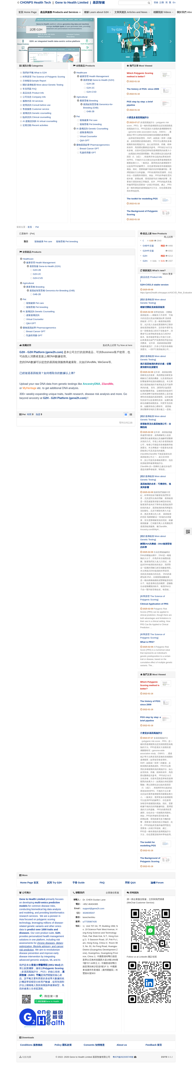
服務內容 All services (33, 101)
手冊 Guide (79, 882)
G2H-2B (90, 83)
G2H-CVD (92, 92)
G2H (145, 256)
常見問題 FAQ (30, 89)
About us (122, 1045)
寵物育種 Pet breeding (91, 124)
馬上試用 (168, 237)
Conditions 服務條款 (31, 1045)
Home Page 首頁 (29, 882)
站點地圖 (25, 1057)
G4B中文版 (148, 245)
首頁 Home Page (27, 12)
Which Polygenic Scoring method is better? (149, 685)
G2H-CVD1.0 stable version (154, 284)
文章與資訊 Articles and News (132, 12)
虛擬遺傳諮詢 (86, 132)
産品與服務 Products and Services (60, 12)
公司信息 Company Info (34, 97)
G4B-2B (90, 111)
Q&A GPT (84, 140)
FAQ (102, 882)
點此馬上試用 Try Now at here (117, 345)
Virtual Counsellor (88, 136)
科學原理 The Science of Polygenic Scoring (44, 76)
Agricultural (81, 97)
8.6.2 (167, 1057)
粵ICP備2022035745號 (123, 1057)
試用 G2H (36, 29)
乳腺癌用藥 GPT (88, 152)
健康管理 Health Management (94, 76)
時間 (29, 414)
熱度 (38, 414)
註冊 (162, 2)
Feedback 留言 (154, 1045)
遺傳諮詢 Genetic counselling (37, 113)
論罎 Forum (157, 882)
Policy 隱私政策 (63, 1045)
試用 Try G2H (54, 882)
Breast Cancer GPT (89, 148)
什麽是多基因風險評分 (138, 117)
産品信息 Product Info (33, 93)
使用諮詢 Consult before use (37, 105)
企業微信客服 (112, 892)
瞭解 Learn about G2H (97, 12)
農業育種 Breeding (89, 100)
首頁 (30, 227)
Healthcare (81, 72)
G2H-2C (91, 88)
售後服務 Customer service (36, 109)
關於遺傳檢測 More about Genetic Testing (43, 85)
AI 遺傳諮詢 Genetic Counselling (92, 128)
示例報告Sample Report (34, 80)
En (174, 2)
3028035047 (89, 913)
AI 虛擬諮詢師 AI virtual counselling (40, 121)
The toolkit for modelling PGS (142, 198)
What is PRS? (147, 642)
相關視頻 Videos (163, 12)
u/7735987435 (90, 921)
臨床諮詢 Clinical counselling (37, 117)
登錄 (156, 2)
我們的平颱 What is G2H (35, 72)
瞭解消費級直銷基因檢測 (152, 307)
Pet (78, 116)
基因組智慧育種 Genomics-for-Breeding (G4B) (52, 290)
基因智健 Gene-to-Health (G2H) (98, 80)
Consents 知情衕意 (94, 1045)
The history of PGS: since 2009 (143, 89)
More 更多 (168, 274)
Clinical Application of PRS (154, 604)
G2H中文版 (148, 250)
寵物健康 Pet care (88, 120)
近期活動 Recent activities (35, 125)
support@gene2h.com (93, 908)
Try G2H (116, 29)
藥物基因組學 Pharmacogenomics (93, 145)
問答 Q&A (130, 882)
